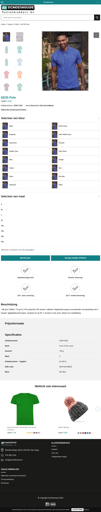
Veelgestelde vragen (59, 457)
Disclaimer (5, 483)
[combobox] (47, 17)
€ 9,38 (62, 433)
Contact (54, 449)
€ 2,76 (11, 433)
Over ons (54, 453)
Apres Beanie (63, 427)
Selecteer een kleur (13, 118)
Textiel (9, 24)
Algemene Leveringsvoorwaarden (13, 476)
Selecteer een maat (13, 196)
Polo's (16, 24)
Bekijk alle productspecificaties (14, 110)
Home (3, 24)
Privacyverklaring (7, 479)
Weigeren (86, 509)
